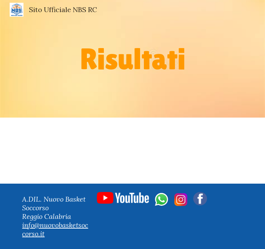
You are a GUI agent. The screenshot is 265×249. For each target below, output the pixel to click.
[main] (132, 58)
